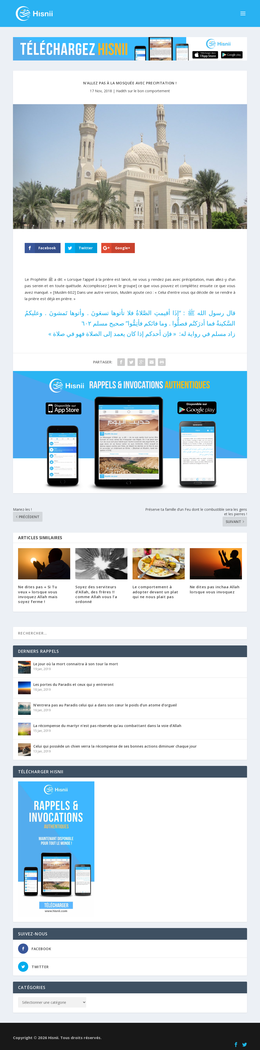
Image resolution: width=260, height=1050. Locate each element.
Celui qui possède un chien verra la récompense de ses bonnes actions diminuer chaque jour (115, 746)
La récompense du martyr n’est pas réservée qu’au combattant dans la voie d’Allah (107, 725)
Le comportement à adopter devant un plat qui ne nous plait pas (155, 591)
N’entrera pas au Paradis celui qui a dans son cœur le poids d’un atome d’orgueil (105, 705)
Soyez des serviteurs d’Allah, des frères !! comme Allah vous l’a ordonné (96, 594)
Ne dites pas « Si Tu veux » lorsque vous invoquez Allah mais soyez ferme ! (38, 594)
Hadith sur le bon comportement (143, 90)
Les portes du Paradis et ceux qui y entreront (73, 684)
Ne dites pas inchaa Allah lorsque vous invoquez (215, 589)
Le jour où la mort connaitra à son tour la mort (75, 663)
